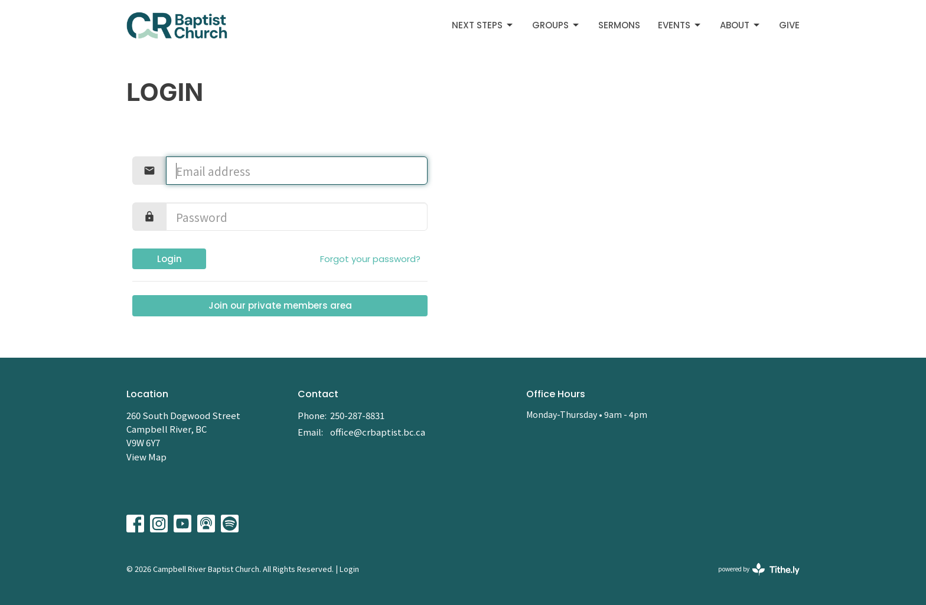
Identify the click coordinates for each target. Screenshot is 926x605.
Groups (556, 25)
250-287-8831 (357, 415)
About (740, 25)
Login (169, 259)
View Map (146, 456)
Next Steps (483, 25)
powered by (759, 569)
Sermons (619, 25)
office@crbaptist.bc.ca (377, 432)
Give (789, 25)
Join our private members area (280, 305)
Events (680, 25)
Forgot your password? (370, 259)
